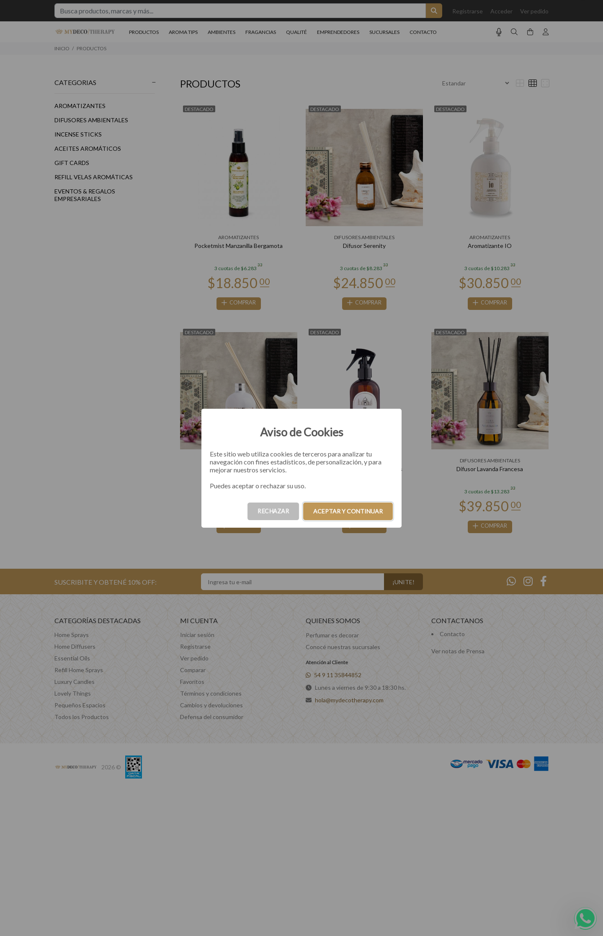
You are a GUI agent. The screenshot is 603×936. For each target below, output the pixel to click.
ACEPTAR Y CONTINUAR (348, 511)
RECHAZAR (273, 511)
